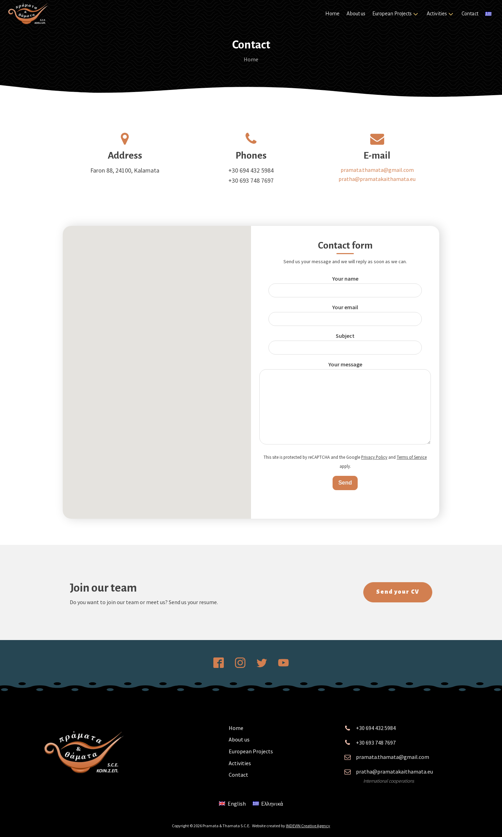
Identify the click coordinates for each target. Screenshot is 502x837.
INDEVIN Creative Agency (308, 825)
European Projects (395, 14)
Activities (441, 14)
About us (356, 13)
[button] (156, 365)
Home (332, 13)
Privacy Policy (374, 457)
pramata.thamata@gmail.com (377, 169)
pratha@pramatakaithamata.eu (377, 178)
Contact (470, 13)
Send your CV (398, 592)
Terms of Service (412, 457)
